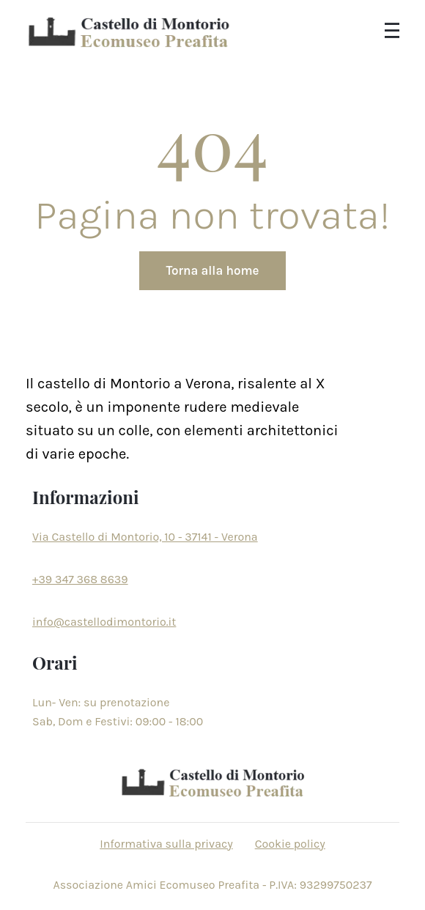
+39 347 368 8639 (80, 579)
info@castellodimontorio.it (104, 622)
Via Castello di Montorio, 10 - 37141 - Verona (145, 537)
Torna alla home (212, 270)
